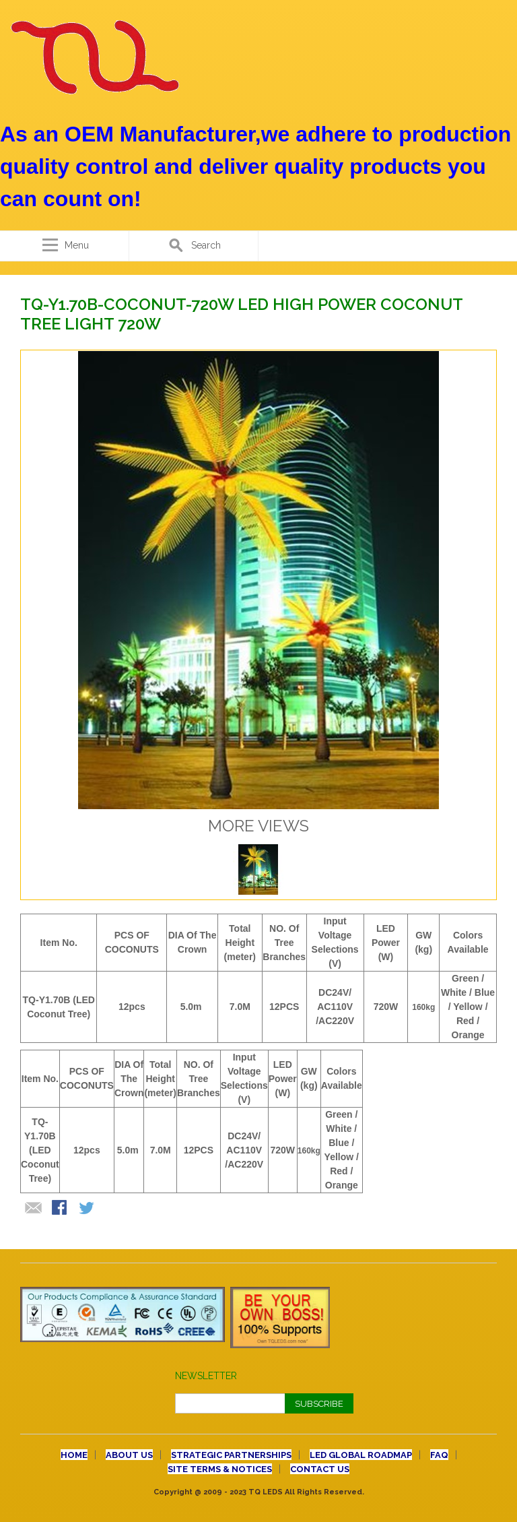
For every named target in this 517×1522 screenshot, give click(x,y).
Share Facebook (60, 1208)
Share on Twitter (87, 1208)
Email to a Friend (33, 1208)
